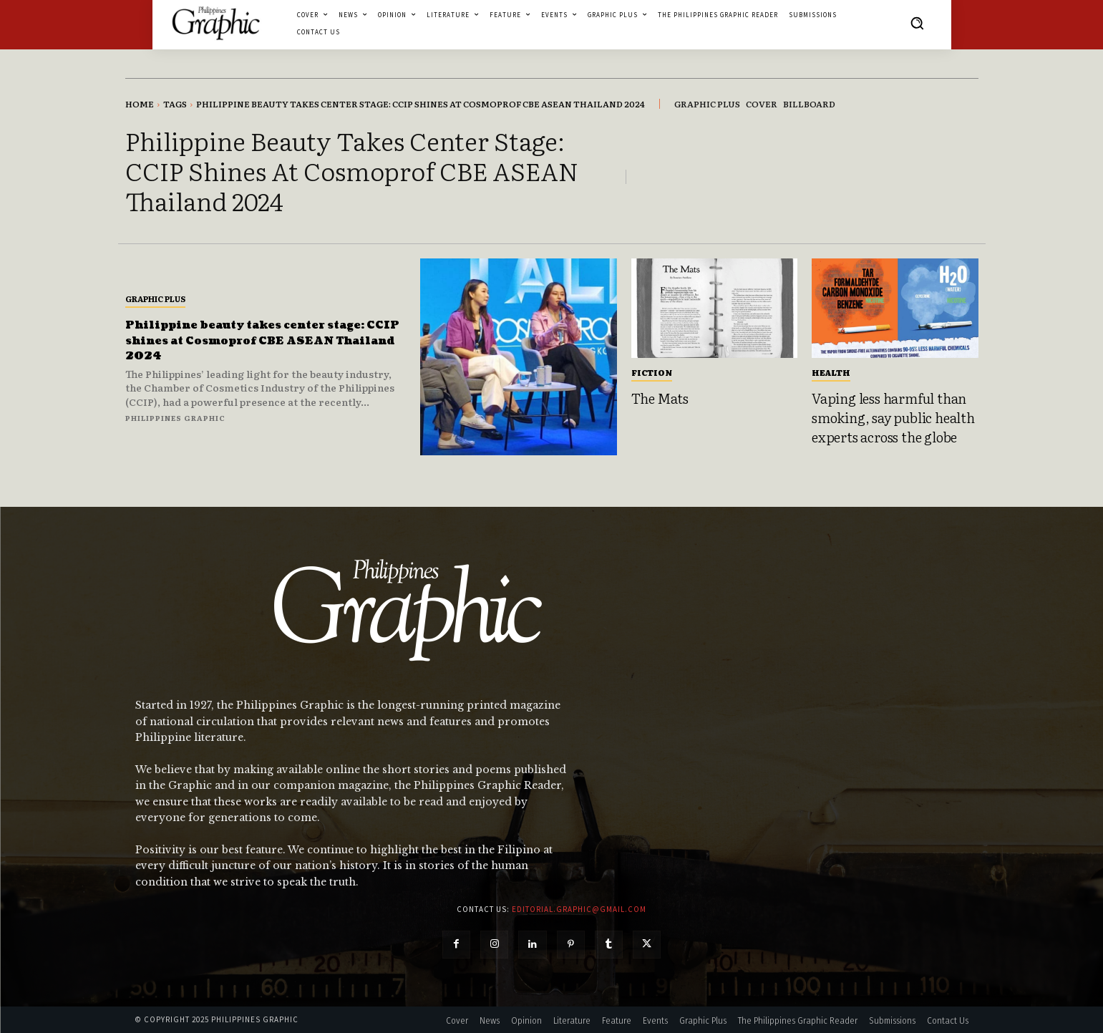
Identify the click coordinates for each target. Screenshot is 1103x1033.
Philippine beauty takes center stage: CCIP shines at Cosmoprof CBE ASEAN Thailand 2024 (250, 340)
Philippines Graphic (175, 417)
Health (831, 372)
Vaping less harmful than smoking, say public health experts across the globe (893, 417)
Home (139, 103)
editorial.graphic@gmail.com (579, 909)
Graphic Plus (155, 298)
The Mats (660, 398)
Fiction (651, 372)
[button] (917, 23)
